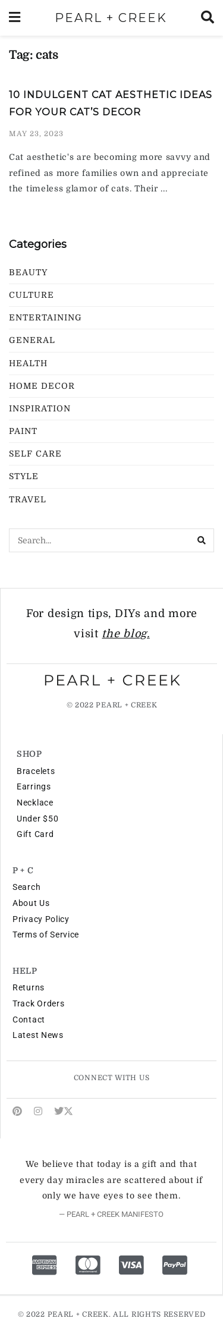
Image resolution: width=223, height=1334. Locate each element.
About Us (31, 903)
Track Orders (38, 1003)
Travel (27, 499)
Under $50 (37, 818)
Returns (28, 987)
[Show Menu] (14, 18)
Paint (23, 431)
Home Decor (42, 386)
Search (26, 887)
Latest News (38, 1035)
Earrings (34, 786)
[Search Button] (207, 18)
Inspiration (40, 408)
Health (28, 363)
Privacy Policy (41, 919)
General (32, 340)
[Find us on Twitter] (63, 1111)
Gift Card (35, 834)
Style (24, 476)
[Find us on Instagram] (38, 1111)
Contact (28, 1019)
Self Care (35, 453)
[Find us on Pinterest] (17, 1111)
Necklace (35, 802)
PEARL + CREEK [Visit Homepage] (111, 18)
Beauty (28, 272)
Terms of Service (45, 934)
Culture (31, 295)
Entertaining (45, 317)
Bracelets (36, 771)
